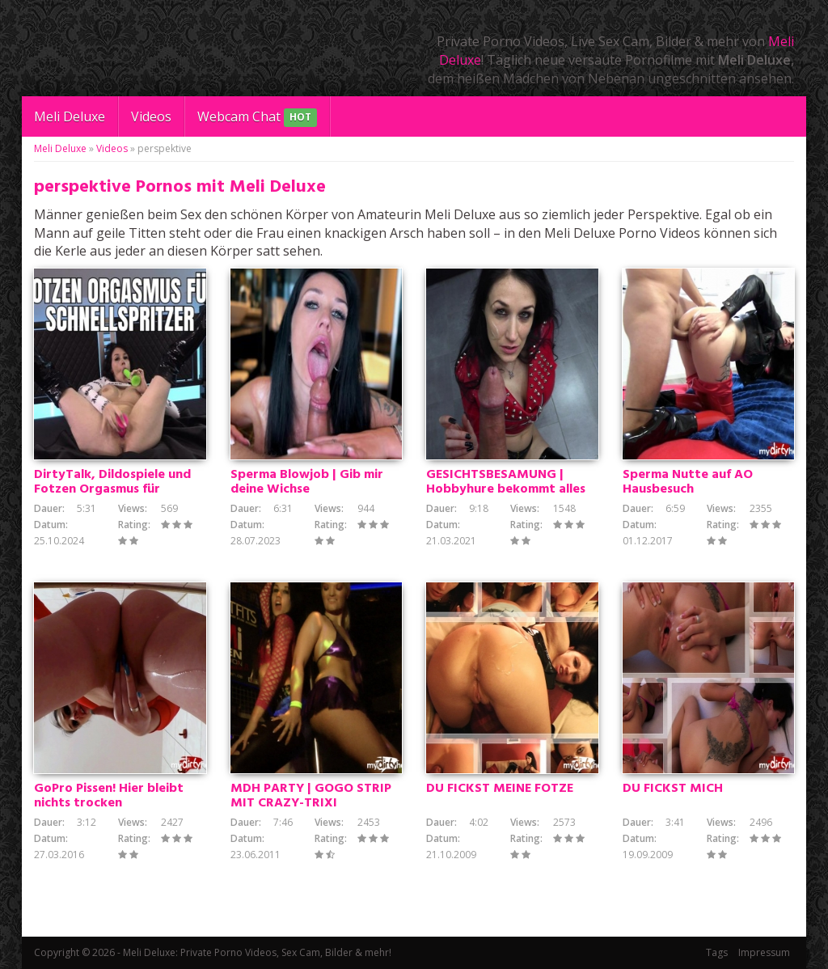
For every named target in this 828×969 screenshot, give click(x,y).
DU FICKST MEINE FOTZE (499, 788)
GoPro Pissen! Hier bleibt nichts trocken (109, 796)
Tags (717, 952)
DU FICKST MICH (673, 788)
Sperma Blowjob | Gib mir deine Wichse (306, 482)
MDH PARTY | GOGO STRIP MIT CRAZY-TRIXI (310, 796)
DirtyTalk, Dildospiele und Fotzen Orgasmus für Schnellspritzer (112, 489)
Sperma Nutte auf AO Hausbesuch (688, 482)
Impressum (764, 952)
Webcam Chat (257, 118)
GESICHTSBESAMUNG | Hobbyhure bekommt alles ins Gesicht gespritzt (505, 489)
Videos (151, 116)
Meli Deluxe (69, 116)
